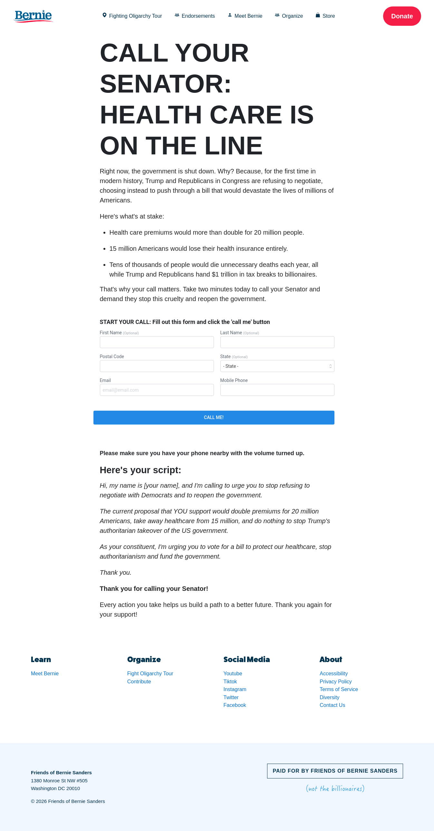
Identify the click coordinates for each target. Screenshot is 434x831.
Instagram (235, 689)
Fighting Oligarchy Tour (132, 16)
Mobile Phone (277, 387)
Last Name (277, 339)
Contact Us (332, 705)
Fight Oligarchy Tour (150, 673)
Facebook (235, 705)
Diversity (329, 697)
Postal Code (157, 363)
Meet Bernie (244, 16)
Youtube (233, 673)
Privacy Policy (336, 681)
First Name (157, 339)
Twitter (231, 697)
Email (157, 387)
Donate (402, 16)
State (277, 363)
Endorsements (195, 16)
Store (325, 16)
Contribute (139, 681)
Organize (289, 16)
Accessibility (334, 673)
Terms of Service (339, 689)
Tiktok (230, 681)
